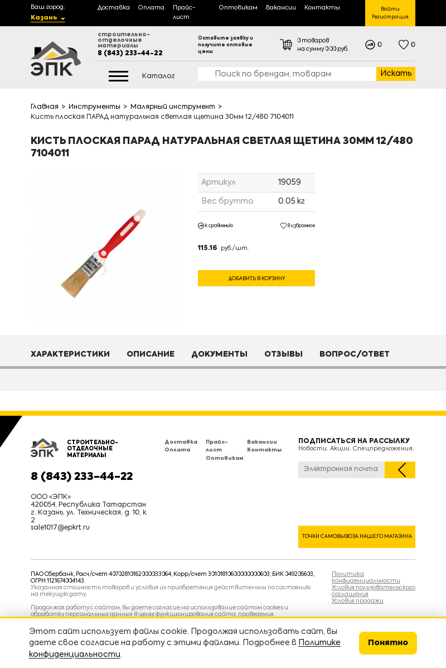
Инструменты (94, 107)
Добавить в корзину (257, 278)
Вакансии (262, 442)
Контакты (264, 450)
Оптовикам (225, 458)
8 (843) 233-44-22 (130, 53)
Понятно (388, 643)
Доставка (180, 442)
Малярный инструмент (172, 107)
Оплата (177, 450)
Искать (396, 74)
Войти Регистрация (390, 13)
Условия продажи (358, 601)
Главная (45, 107)
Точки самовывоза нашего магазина (357, 536)
